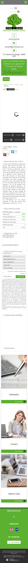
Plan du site (4, 552)
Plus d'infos (20, 402)
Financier (17, 212)
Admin (24, 552)
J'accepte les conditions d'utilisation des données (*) (17, 272)
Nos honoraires (17, 552)
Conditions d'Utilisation (16, 307)
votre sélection (12, 11)
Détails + (11, 212)
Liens (21, 552)
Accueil (4, 71)
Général (5, 212)
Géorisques (19, 203)
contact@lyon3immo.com (14, 47)
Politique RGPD (14, 553)
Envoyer (20, 277)
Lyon (9, 71)
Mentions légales (10, 552)
